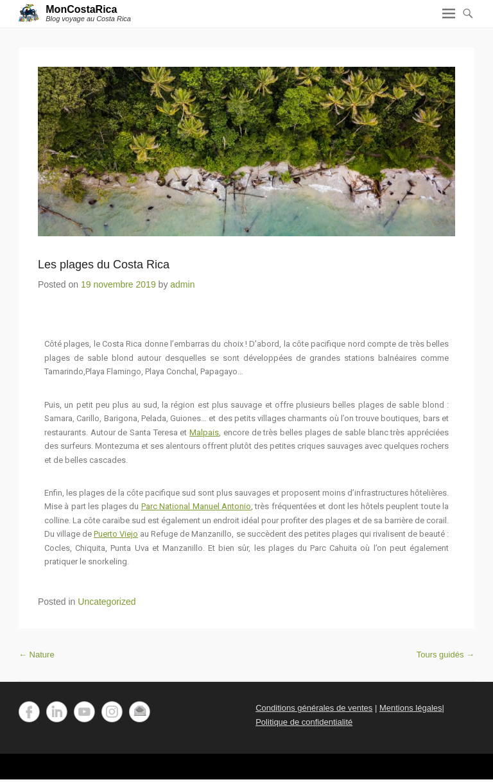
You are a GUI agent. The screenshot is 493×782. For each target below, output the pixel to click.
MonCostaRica (81, 9)
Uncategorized (106, 601)
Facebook (29, 711)
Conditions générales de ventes (313, 708)
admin (182, 284)
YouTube (84, 711)
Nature (37, 654)
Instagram (112, 711)
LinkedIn (56, 711)
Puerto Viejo (116, 534)
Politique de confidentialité (303, 722)
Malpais (204, 432)
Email (139, 711)
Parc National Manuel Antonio (196, 506)
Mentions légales (410, 708)
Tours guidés (445, 654)
